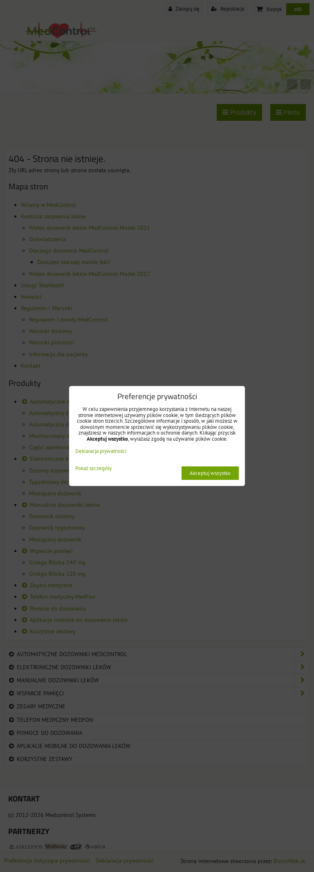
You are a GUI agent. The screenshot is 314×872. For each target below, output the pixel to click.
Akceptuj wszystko (210, 473)
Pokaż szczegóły (93, 469)
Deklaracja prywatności (100, 451)
